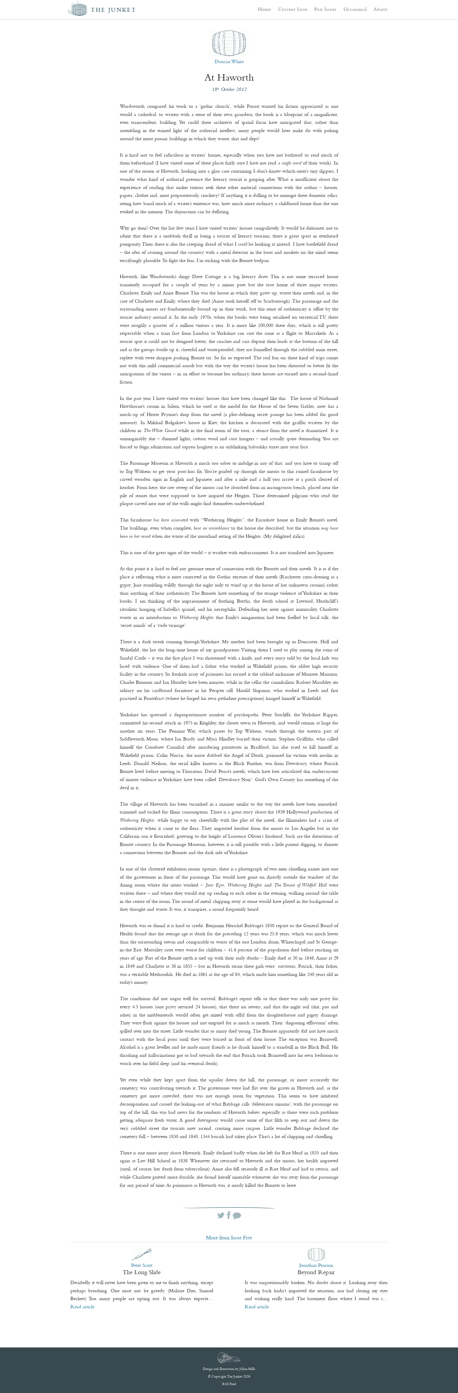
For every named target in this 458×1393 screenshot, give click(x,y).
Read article (82, 1306)
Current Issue (293, 9)
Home (264, 9)
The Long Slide (142, 1272)
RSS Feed (229, 1384)
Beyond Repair (316, 1272)
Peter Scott (141, 1265)
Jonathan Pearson (316, 1265)
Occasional (355, 9)
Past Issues (325, 9)
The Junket (113, 9)
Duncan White (229, 61)
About (380, 9)
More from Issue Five (229, 1237)
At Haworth (229, 77)
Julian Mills (247, 1369)
